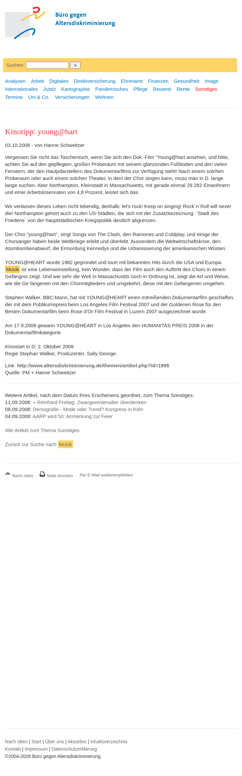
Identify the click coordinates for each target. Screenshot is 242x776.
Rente (183, 89)
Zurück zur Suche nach (39, 444)
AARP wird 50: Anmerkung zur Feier (73, 416)
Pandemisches (111, 89)
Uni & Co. (38, 97)
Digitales (59, 81)
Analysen (15, 81)
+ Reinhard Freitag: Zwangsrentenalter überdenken (90, 402)
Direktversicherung (95, 81)
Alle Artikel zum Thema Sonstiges (42, 430)
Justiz (49, 89)
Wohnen (104, 97)
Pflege (140, 89)
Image (212, 81)
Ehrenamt (132, 81)
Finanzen (158, 81)
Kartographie (75, 89)
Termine (14, 97)
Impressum (36, 749)
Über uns (54, 741)
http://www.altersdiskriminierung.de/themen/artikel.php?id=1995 (93, 365)
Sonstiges (206, 89)
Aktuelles (77, 741)
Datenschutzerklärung (74, 749)
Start (36, 741)
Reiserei (162, 89)
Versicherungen (72, 97)
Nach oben (19, 475)
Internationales (21, 89)
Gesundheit (186, 81)
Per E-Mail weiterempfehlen (106, 474)
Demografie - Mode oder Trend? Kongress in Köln (88, 409)
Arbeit (37, 81)
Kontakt (13, 749)
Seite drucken (56, 475)
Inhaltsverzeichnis (108, 741)
